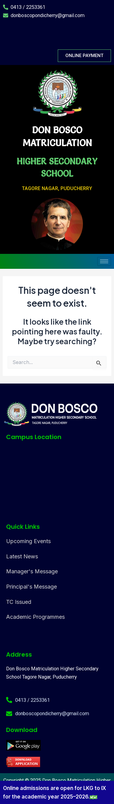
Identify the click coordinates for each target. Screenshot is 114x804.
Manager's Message (32, 571)
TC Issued (18, 602)
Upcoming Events (28, 541)
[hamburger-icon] (104, 261)
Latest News (22, 556)
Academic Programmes (35, 617)
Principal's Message (31, 586)
